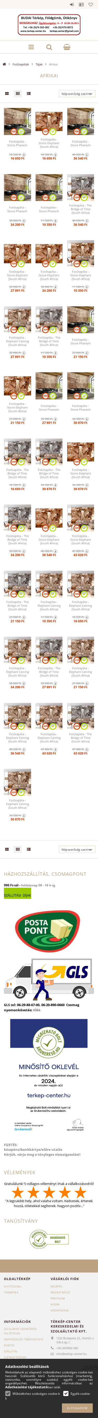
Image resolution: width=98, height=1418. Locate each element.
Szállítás (11, 1351)
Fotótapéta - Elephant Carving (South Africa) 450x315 (49, 739)
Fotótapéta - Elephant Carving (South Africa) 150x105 (80, 607)
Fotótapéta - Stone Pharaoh (17, 143)
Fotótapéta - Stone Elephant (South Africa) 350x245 (49, 277)
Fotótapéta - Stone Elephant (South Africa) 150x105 (49, 145)
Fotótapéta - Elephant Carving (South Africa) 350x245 (17, 673)
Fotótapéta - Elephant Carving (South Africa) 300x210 (17, 806)
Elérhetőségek (15, 1357)
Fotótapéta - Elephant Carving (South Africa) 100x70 (49, 607)
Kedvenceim (59, 1310)
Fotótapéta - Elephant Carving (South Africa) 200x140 (80, 673)
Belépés (72, 4)
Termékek (11, 1292)
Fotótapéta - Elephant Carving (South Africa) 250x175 (17, 343)
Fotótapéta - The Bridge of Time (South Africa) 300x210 (49, 475)
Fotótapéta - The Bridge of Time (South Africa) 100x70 (49, 343)
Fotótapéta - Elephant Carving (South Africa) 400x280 (17, 739)
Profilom (58, 1298)
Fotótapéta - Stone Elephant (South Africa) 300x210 (80, 475)
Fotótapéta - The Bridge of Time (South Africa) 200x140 (17, 607)
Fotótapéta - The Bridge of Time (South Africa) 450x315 (80, 739)
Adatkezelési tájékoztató (23, 1339)
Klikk (37, 1010)
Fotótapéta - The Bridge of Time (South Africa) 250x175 (49, 673)
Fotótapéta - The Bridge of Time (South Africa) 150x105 (17, 475)
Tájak (39, 64)
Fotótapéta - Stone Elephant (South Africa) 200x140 (17, 409)
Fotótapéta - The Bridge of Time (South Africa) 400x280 (80, 211)
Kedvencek (91, 4)
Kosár (55, 1304)
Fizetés (9, 1345)
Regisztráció (60, 1292)
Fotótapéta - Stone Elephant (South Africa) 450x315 (80, 541)
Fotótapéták (21, 64)
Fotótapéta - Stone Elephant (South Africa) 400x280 (49, 541)
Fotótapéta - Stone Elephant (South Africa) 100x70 (80, 277)
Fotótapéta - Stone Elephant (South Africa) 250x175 (17, 277)
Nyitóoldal (12, 1286)
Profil (81, 4)
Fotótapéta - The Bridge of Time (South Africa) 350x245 (17, 541)
